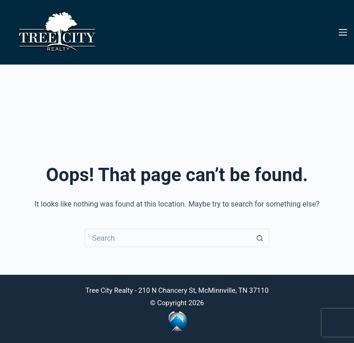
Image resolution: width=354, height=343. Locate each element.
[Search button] (260, 238)
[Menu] (343, 32)
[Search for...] (168, 238)
